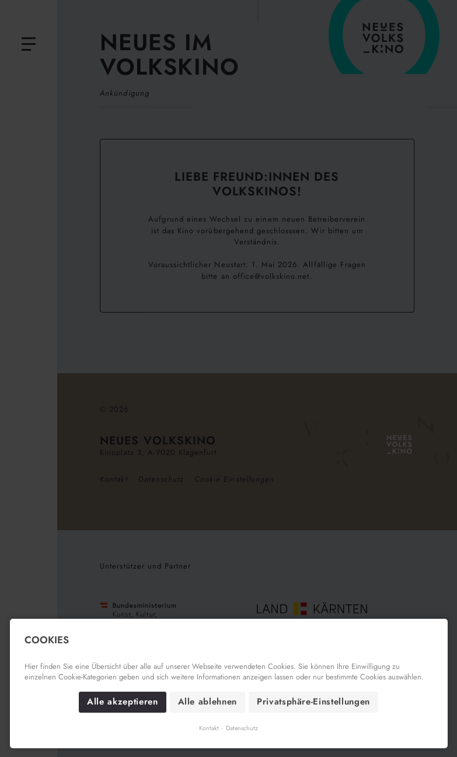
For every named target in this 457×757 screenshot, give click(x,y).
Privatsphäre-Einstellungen (313, 701)
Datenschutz (242, 728)
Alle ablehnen (207, 701)
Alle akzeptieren (122, 701)
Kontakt (209, 728)
